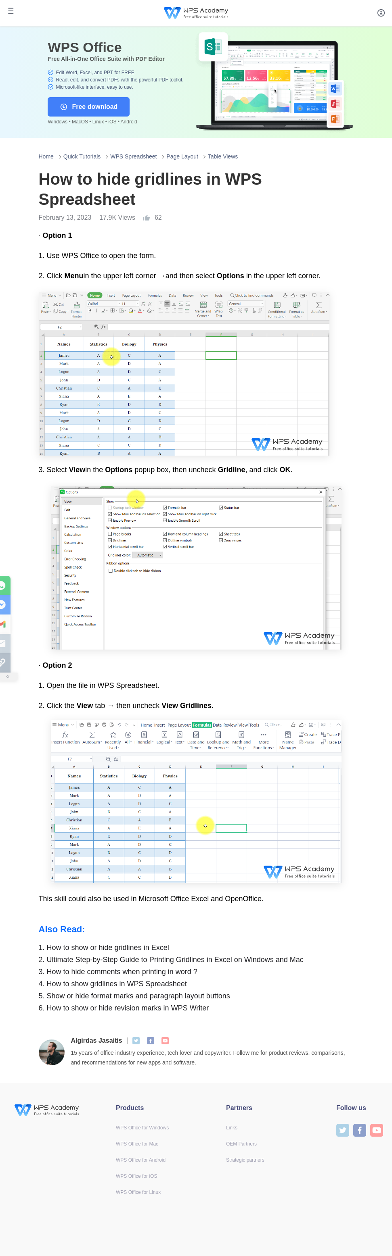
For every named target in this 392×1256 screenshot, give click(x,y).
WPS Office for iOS (136, 1176)
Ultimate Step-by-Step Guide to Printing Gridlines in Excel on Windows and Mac (171, 960)
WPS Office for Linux (138, 1192)
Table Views (223, 156)
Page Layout (182, 156)
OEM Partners (241, 1144)
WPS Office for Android (141, 1160)
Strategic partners (245, 1160)
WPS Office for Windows (142, 1128)
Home (46, 156)
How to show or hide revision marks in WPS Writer (124, 1008)
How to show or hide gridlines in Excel (104, 948)
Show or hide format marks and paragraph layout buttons (134, 996)
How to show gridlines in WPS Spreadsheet (113, 984)
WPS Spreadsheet (133, 156)
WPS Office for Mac (137, 1144)
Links (231, 1128)
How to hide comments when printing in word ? (118, 972)
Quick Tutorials (82, 156)
